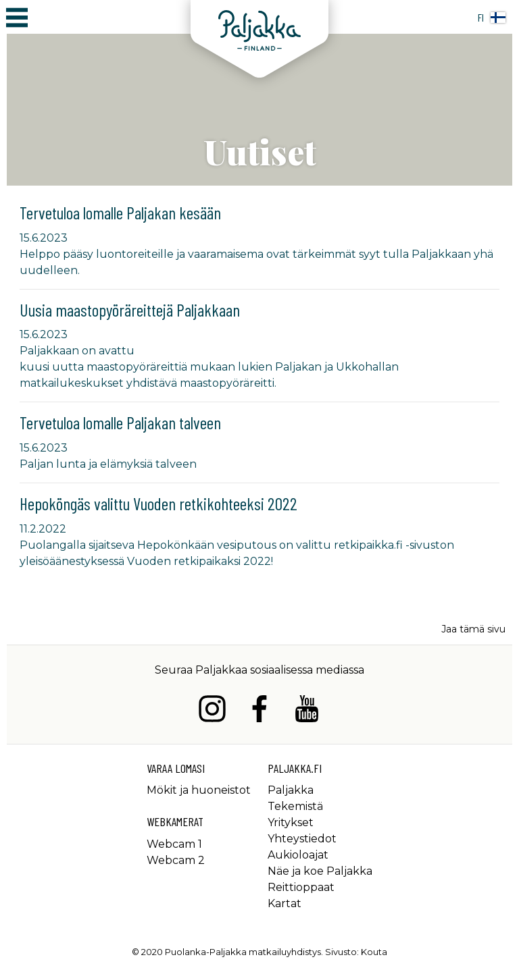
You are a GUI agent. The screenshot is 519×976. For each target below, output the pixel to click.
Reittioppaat (301, 887)
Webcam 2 (176, 860)
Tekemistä (295, 806)
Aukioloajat (298, 854)
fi (491, 17)
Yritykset (291, 822)
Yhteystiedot (302, 838)
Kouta (374, 951)
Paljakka (291, 790)
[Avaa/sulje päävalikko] (17, 17)
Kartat (284, 903)
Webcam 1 (174, 844)
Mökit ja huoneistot (199, 790)
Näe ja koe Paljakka (320, 871)
